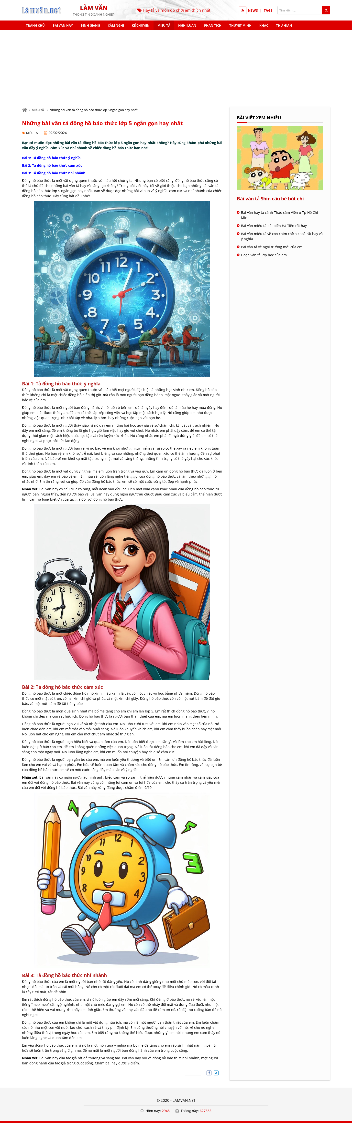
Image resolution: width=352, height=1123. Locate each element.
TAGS (268, 10)
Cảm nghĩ (116, 25)
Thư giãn (284, 25)
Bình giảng (90, 25)
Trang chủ (35, 25)
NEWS (253, 10)
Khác (263, 25)
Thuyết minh (240, 25)
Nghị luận (187, 25)
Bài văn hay (63, 25)
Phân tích (212, 25)
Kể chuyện (141, 25)
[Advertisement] (176, 67)
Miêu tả (163, 25)
